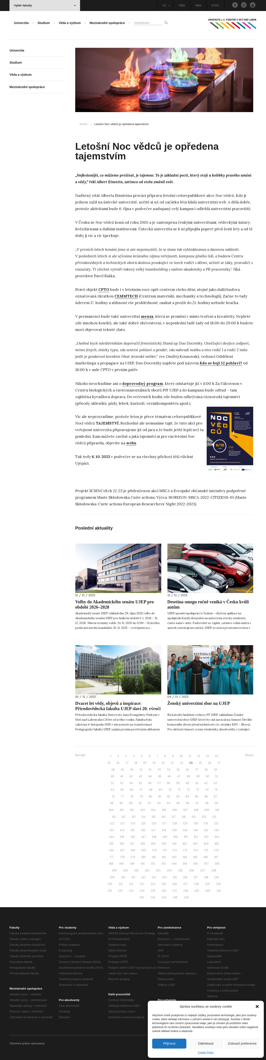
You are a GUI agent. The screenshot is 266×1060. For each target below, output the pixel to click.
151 (186, 837)
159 (153, 844)
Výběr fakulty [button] (45, 5)
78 (131, 796)
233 (131, 891)
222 (131, 884)
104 (153, 810)
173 (185, 850)
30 (131, 770)
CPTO (103, 289)
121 (214, 817)
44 (150, 776)
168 (133, 850)
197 (206, 864)
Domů (83, 124)
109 (206, 810)
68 (150, 790)
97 (197, 803)
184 (185, 857)
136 (143, 830)
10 (181, 756)
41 (121, 776)
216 (185, 877)
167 (122, 850)
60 (187, 783)
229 (207, 884)
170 (154, 850)
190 (132, 864)
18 (136, 763)
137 (154, 830)
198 (217, 864)
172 (175, 850)
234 (142, 891)
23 (181, 763)
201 (136, 870)
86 (206, 796)
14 (216, 756)
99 (216, 803)
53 (121, 783)
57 (159, 783)
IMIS (198, 5)
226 (174, 884)
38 (206, 770)
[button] (257, 1006)
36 (187, 770)
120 (204, 817)
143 (216, 830)
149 (165, 837)
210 (123, 877)
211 (133, 877)
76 (113, 796)
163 (195, 844)
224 (152, 884)
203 (158, 870)
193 (163, 864)
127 (164, 823)
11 (190, 756)
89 (121, 803)
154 (217, 837)
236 (163, 891)
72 (188, 790)
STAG (215, 5)
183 (174, 857)
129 (185, 823)
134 (122, 830)
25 (200, 763)
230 (218, 884)
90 (131, 803)
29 (122, 770)
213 (154, 877)
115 (153, 817)
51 (216, 776)
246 (186, 897)
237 (174, 891)
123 (122, 823)
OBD (182, 5)
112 (124, 817)
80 (150, 796)
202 (147, 870)
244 (164, 897)
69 (160, 790)
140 (185, 830)
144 (111, 837)
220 (109, 884)
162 (185, 844)
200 (125, 870)
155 (111, 844)
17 (127, 763)
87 (215, 796)
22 (172, 763)
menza (147, 316)
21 (163, 763)
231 (110, 891)
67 (141, 790)
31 (141, 770)
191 (143, 864)
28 (112, 770)
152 (196, 837)
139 (174, 830)
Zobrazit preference (242, 1043)
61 (196, 783)
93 (159, 803)
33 (159, 770)
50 (207, 776)
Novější (80, 755)
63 (215, 783)
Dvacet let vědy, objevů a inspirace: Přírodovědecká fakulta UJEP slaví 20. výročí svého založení (118, 708)
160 (164, 844)
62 (206, 783)
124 (133, 823)
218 (206, 877)
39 (215, 770)
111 (114, 817)
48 (188, 776)
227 (185, 884)
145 (122, 837)
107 (185, 810)
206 (191, 870)
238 (185, 891)
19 (144, 763)
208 (213, 870)
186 (206, 857)
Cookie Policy (206, 1052)
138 (164, 830)
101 (122, 810)
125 (143, 823)
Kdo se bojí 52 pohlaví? (221, 363)
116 (164, 817)
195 (185, 864)
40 (112, 776)
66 (131, 790)
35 (178, 770)
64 (112, 790)
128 (175, 823)
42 (131, 776)
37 (196, 770)
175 (206, 850)
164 (206, 844)
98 (206, 803)
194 (174, 864)
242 (141, 897)
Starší (249, 755)
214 (164, 877)
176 (216, 850)
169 (143, 850)
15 (109, 763)
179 (133, 857)
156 (122, 844)
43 (140, 776)
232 (120, 891)
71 (179, 790)
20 (154, 763)
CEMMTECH (126, 296)
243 (152, 897)
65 (122, 790)
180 (143, 857)
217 (196, 877)
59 (178, 783)
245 (175, 897)
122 (112, 823)
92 (149, 803)
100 (111, 810)
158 (143, 844)
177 (112, 857)
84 (187, 796)
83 (178, 796)
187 (216, 857)
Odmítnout (206, 1043)
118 (183, 817)
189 (121, 864)
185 (195, 857)
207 (202, 870)
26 (209, 763)
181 (154, 857)
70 (170, 790)
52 (112, 783)
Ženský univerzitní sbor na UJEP (198, 703)
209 (112, 877)
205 (180, 870)
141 (196, 830)
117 (174, 817)
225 (163, 884)
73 (197, 790)
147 (143, 837)
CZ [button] (166, 5)
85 (196, 796)
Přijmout (169, 1043)
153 (206, 837)
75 (216, 790)
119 (194, 817)
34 (168, 770)
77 (122, 796)
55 (140, 783)
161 (174, 844)
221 (120, 884)
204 (169, 870)
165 (217, 844)
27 (219, 763)
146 (133, 837)
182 (164, 857)
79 (141, 796)
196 (195, 864)
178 (122, 857)
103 (142, 810)
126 (154, 823)
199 (114, 870)
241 (218, 891)
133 (112, 830)
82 (168, 796)
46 (169, 776)
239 (196, 891)
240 (207, 891)
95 (178, 803)
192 (153, 864)
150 (175, 837)
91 (140, 803)
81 (159, 796)
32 (150, 770)
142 (206, 830)
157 (132, 844)
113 (133, 817)
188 (111, 864)
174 (195, 850)
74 (206, 790)
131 (206, 823)
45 (159, 776)
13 (207, 756)
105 (164, 810)
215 (175, 877)
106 (174, 810)
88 (111, 803)
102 (132, 810)
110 (217, 810)
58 (168, 783)
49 (198, 776)
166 (111, 850)
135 (133, 830)
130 (196, 823)
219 (216, 877)
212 (143, 877)
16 (118, 763)
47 (178, 776)
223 (142, 884)
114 (144, 817)
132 (216, 823)
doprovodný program (142, 383)
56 (150, 783)
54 (131, 783)
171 (165, 850)
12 (198, 756)
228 (196, 884)
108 (196, 810)
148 (154, 837)
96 (187, 803)
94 (168, 803)
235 (153, 891)
